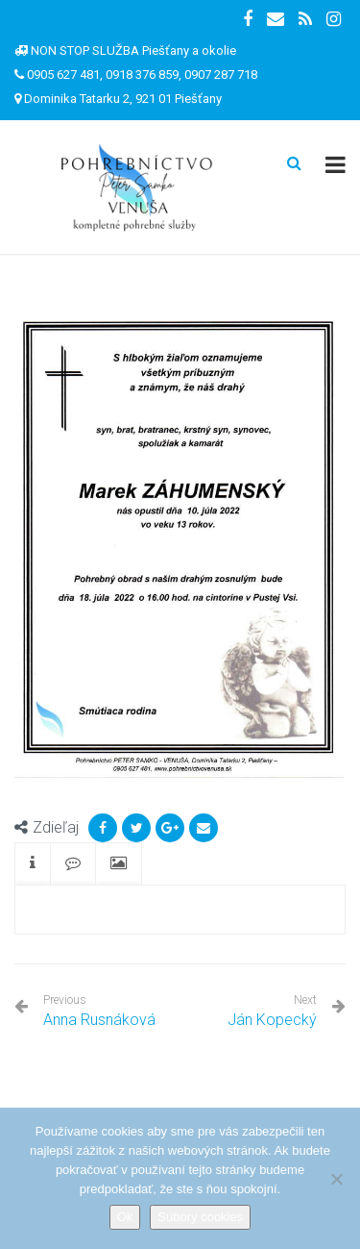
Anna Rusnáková (99, 1011)
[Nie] (336, 1178)
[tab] (32, 864)
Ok (125, 1217)
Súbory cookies (200, 1217)
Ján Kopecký (272, 1020)
